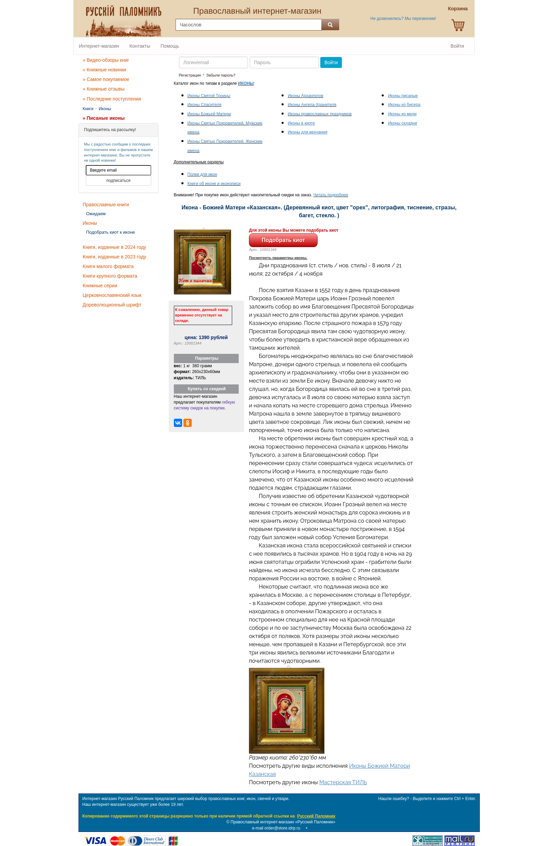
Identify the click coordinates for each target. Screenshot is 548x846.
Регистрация (190, 75)
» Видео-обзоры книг (106, 60)
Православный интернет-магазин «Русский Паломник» (282, 822)
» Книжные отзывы (103, 89)
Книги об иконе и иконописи (214, 183)
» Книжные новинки (104, 69)
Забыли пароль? (220, 75)
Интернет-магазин (99, 46)
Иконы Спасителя (205, 104)
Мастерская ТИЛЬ (343, 782)
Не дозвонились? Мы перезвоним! (403, 18)
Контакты (140, 46)
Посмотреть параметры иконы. (278, 258)
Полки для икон (202, 174)
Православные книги (106, 204)
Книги (88, 108)
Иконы (105, 108)
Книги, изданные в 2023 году (114, 256)
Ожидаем (96, 213)
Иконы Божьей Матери (209, 114)
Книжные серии (100, 285)
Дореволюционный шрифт (112, 305)
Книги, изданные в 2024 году (114, 247)
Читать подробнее (330, 195)
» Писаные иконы (104, 118)
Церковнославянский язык (112, 295)
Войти (457, 46)
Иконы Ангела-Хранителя (312, 104)
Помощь (169, 46)
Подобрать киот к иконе (110, 232)
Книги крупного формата (110, 276)
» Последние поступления (112, 99)
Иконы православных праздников (320, 114)
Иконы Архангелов (305, 95)
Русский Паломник (316, 816)
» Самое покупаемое (106, 79)
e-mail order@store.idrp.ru (276, 828)
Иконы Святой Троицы (209, 95)
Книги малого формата (108, 266)
